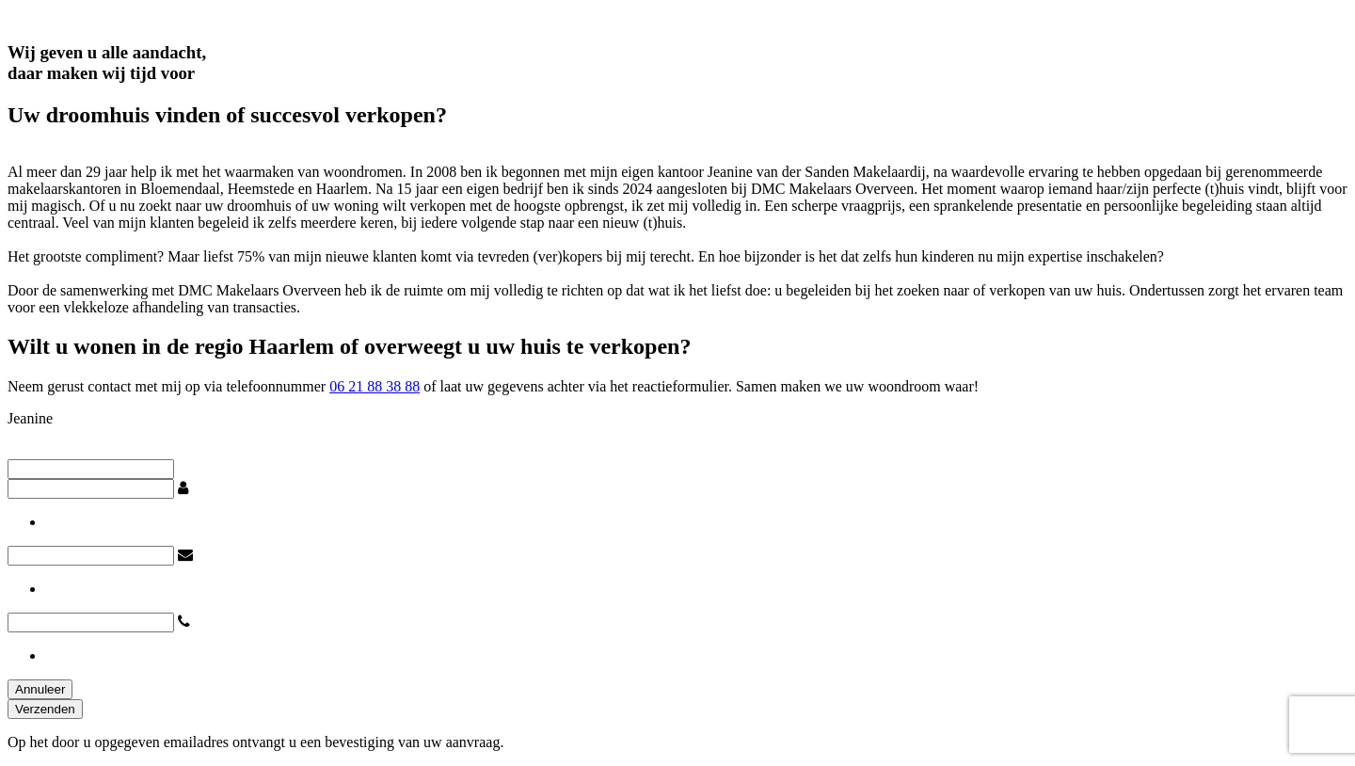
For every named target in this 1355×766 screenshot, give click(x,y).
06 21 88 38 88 (374, 386)
